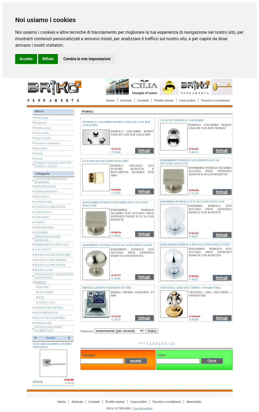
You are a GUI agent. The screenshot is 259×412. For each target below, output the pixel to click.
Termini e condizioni (215, 100)
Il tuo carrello (43, 138)
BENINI (43, 287)
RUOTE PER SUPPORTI (50, 317)
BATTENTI (42, 196)
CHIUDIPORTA (44, 227)
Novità (39, 158)
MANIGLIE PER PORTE (50, 264)
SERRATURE (43, 323)
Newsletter (41, 148)
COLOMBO (45, 292)
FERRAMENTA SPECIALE (52, 244)
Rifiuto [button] (48, 59)
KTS (41, 297)
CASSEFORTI (43, 201)
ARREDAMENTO (46, 191)
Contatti (143, 100)
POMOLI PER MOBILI (49, 307)
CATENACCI (43, 212)
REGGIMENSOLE (46, 312)
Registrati (40, 122)
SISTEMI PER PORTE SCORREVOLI (49, 329)
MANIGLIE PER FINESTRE (52, 254)
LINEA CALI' (46, 302)
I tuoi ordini (187, 100)
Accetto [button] (26, 59)
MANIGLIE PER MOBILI (51, 259)
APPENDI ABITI (45, 186)
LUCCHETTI (43, 249)
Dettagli (38, 381)
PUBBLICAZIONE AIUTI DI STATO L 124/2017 (53, 164)
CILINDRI (41, 232)
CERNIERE (42, 217)
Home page (41, 117)
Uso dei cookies (143, 408)
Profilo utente (163, 100)
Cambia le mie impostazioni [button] (86, 59)
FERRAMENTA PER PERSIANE (48, 238)
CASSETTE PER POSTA (50, 206)
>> (172, 343)
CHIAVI (40, 222)
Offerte (39, 153)
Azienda (126, 100)
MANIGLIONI (44, 270)
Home (110, 100)
